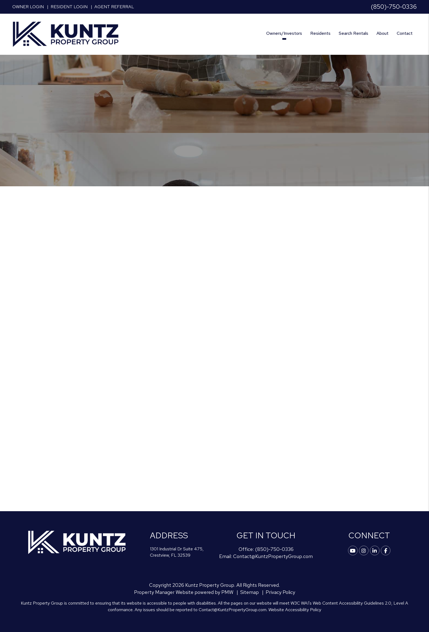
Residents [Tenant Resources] (320, 33)
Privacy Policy (280, 592)
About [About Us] (382, 33)
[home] (65, 34)
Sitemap (249, 592)
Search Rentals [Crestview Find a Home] (353, 33)
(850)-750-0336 (394, 7)
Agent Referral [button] (114, 7)
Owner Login (28, 7)
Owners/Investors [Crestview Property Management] (284, 33)
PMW (227, 592)
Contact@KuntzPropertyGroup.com (273, 556)
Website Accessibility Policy (294, 610)
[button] (353, 550)
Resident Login (69, 7)
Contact (405, 33)
